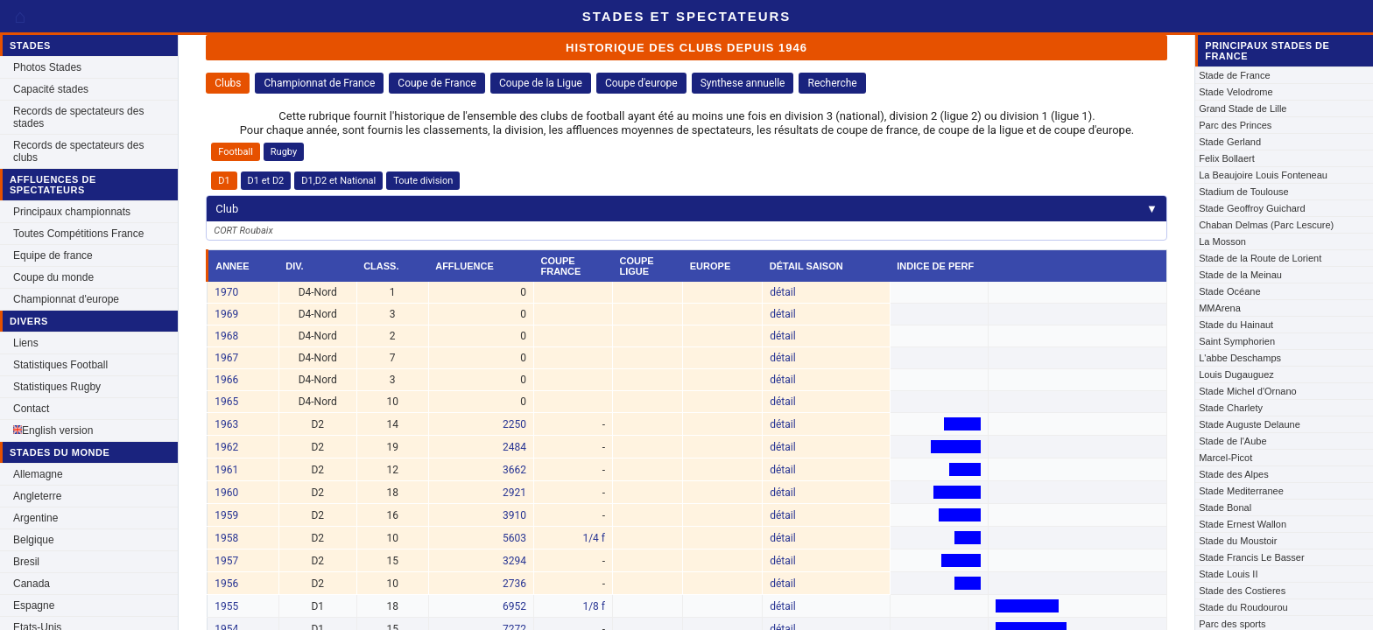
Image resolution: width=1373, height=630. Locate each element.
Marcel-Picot (1225, 457)
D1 (223, 180)
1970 (226, 292)
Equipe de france (53, 255)
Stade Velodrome (1235, 92)
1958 (226, 538)
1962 (226, 447)
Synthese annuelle (743, 83)
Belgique (33, 540)
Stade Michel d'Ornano (1248, 391)
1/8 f (593, 606)
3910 (514, 515)
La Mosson (1222, 241)
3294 (514, 561)
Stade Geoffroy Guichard (1252, 208)
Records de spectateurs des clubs (78, 151)
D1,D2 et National (338, 180)
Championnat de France (319, 83)
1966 (226, 380)
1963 (226, 424)
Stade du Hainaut (1236, 324)
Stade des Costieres (1242, 590)
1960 (226, 492)
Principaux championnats (71, 212)
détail (782, 292)
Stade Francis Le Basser (1251, 557)
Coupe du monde (53, 277)
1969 (226, 314)
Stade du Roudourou (1243, 607)
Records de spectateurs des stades (78, 117)
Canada (31, 584)
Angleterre (37, 496)
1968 (226, 336)
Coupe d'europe (641, 83)
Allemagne (38, 474)
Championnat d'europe (66, 299)
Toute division (423, 180)
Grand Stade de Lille (1242, 108)
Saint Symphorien (1237, 341)
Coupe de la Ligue (540, 83)
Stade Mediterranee (1241, 491)
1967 (226, 358)
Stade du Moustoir (1238, 541)
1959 (226, 515)
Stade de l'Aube (1232, 441)
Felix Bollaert (1227, 158)
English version (53, 430)
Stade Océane (1229, 291)
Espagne (33, 605)
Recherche (831, 83)
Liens (26, 343)
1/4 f (593, 538)
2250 (514, 424)
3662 (514, 470)
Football (235, 152)
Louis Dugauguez (1236, 374)
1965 (226, 402)
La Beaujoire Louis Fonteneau (1263, 175)
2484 (514, 447)
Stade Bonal (1225, 507)
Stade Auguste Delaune (1249, 424)
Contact (31, 408)
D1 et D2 (266, 180)
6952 (514, 606)
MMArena (1220, 308)
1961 (226, 470)
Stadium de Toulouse (1244, 191)
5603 (514, 538)
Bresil (26, 562)
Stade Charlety (1231, 407)
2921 (514, 492)
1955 (226, 606)
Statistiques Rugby (57, 387)
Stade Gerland (1230, 141)
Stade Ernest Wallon (1242, 524)
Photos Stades (47, 67)
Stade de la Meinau (1240, 275)
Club (686, 208)
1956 (226, 584)
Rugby (284, 152)
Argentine (35, 518)
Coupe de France (437, 83)
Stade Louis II (1228, 574)
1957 (226, 561)
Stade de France (1234, 75)
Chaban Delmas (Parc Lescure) (1266, 225)
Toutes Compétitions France (78, 234)
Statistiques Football (60, 365)
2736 (514, 584)
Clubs (228, 83)
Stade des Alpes (1234, 474)
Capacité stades (50, 89)
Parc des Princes (1235, 125)
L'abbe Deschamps (1240, 358)
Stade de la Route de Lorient (1260, 258)
